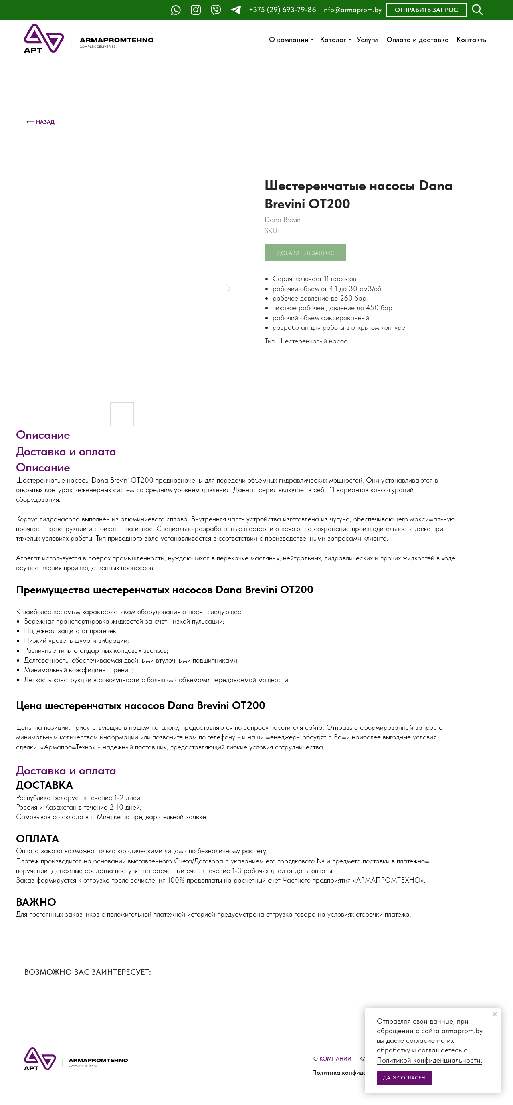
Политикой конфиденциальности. (429, 1060)
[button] (426, 10)
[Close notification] (495, 1014)
